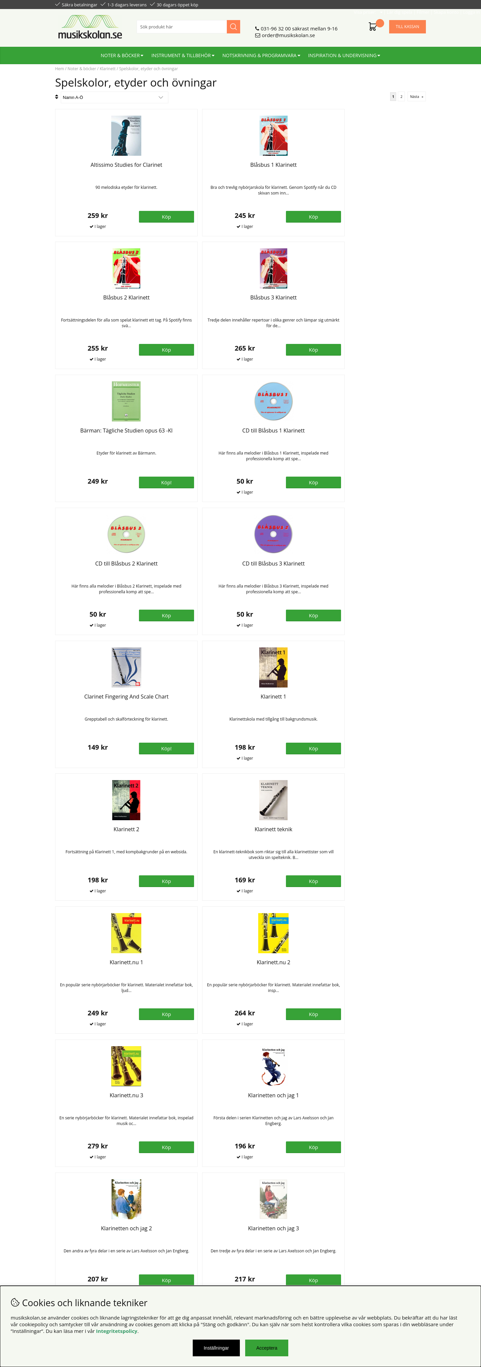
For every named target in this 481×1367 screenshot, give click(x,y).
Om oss (158, 1230)
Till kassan (407, 24)
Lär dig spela (344, 4)
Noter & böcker (120, 52)
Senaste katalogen (170, 1237)
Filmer (367, 4)
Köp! (309, 1013)
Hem (59, 69)
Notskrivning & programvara (259, 52)
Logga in (416, 4)
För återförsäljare (169, 1243)
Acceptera (266, 1348)
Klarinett (108, 69)
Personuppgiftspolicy (79, 1237)
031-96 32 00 (276, 25)
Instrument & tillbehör (181, 52)
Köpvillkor (66, 1230)
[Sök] (188, 24)
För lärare (160, 1250)
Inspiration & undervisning (342, 52)
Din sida (64, 1243)
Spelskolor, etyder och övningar (148, 69)
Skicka (413, 1259)
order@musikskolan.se (288, 32)
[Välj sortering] (114, 97)
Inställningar (216, 1348)
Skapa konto (391, 4)
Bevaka (402, 880)
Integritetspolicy (117, 1331)
